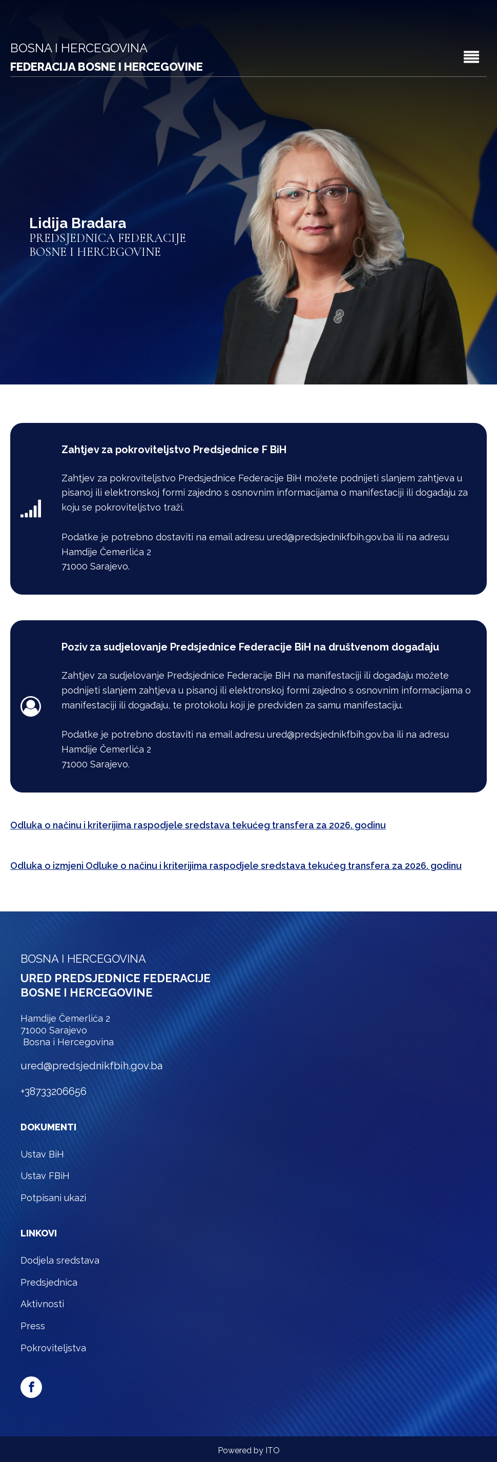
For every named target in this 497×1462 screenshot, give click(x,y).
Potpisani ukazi (53, 1197)
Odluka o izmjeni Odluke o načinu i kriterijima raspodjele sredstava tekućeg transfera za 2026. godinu (236, 865)
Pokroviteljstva (53, 1348)
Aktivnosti (42, 1303)
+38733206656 (53, 1091)
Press (32, 1326)
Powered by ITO (249, 1450)
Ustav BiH (42, 1154)
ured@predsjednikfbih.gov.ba (91, 1066)
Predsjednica (48, 1282)
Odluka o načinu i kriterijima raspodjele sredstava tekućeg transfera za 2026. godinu (198, 825)
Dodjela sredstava (59, 1260)
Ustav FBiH (45, 1175)
